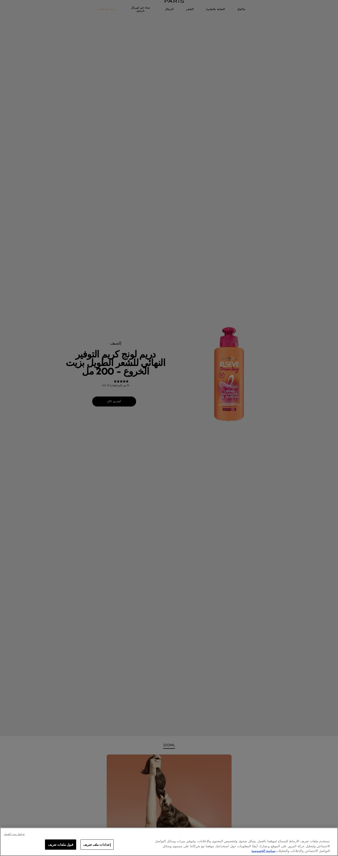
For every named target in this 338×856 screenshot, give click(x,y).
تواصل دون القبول (14, 834)
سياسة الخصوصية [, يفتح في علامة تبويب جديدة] (263, 851)
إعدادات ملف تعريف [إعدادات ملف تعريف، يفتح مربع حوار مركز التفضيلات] (97, 844)
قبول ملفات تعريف (60, 844)
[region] (169, 842)
